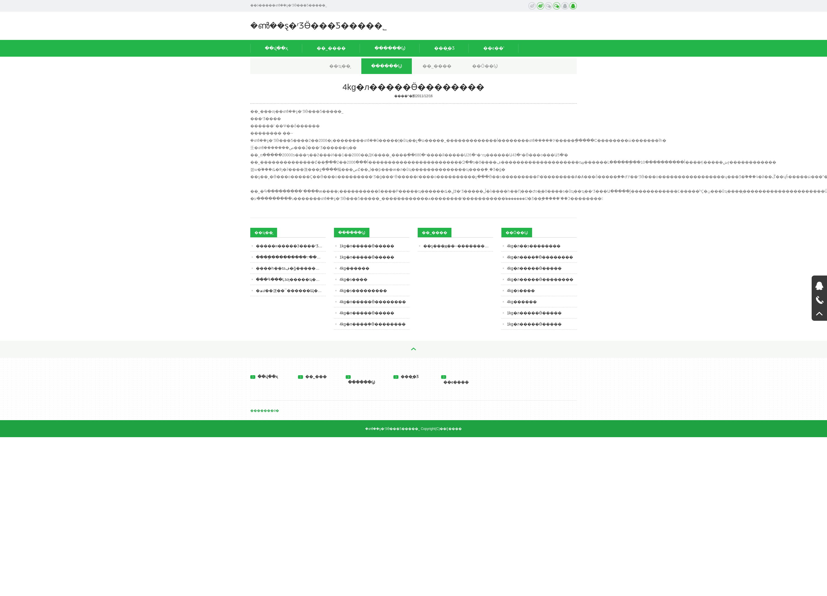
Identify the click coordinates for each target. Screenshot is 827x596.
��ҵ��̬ (339, 66)
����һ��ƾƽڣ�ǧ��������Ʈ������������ (291, 268)
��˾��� (312, 376)
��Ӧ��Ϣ (485, 66)
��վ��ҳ (276, 48)
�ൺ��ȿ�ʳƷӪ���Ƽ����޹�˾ (318, 25)
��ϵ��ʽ (493, 48)
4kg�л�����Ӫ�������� (373, 302)
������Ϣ (389, 48)
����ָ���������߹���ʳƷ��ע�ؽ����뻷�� (291, 257)
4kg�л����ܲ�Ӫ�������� (373, 324)
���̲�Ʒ (444, 48)
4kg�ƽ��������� (363, 290)
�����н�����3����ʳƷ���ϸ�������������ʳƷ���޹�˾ (291, 246)
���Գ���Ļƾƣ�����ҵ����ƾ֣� (291, 279)
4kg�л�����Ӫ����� (367, 313)
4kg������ (354, 268)
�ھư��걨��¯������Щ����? (291, 290)
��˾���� (331, 48)
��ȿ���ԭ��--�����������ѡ (458, 246)
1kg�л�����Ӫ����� (367, 246)
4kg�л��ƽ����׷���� (534, 246)
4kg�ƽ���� (353, 279)
